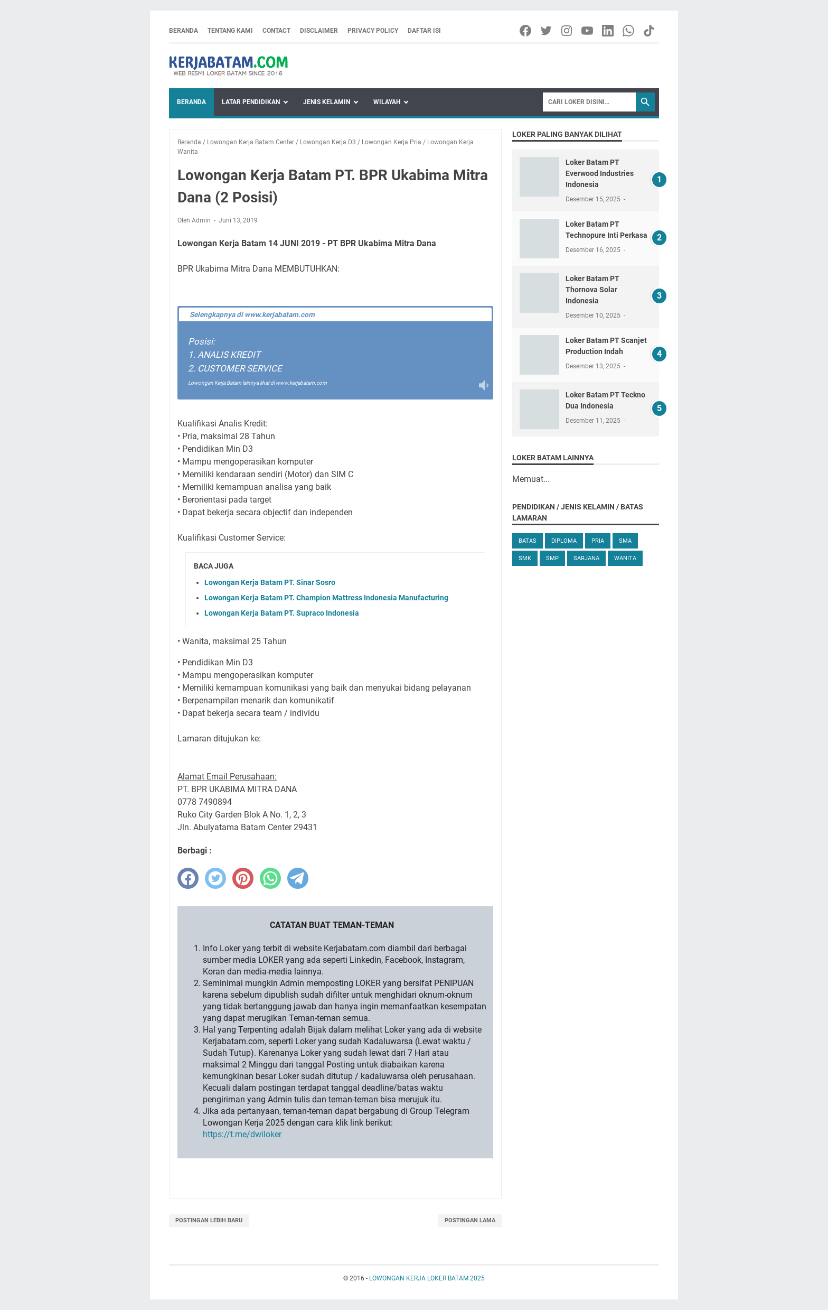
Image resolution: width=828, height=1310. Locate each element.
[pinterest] (242, 878)
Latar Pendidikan (251, 102)
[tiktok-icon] (650, 30)
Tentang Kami (230, 30)
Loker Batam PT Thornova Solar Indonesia (592, 289)
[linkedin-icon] (608, 30)
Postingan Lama (470, 1220)
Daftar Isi (424, 30)
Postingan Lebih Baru (208, 1220)
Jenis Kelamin (326, 102)
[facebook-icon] (526, 30)
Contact (276, 30)
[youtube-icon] (588, 30)
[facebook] (188, 878)
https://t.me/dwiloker (242, 1134)
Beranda (183, 30)
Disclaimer (319, 30)
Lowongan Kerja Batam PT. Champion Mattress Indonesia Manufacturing (326, 597)
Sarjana (586, 558)
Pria (597, 540)
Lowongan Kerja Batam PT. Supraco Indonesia (281, 613)
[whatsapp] (270, 878)
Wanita (625, 558)
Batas (528, 540)
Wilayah (386, 102)
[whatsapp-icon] (629, 30)
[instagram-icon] (567, 30)
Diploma (564, 540)
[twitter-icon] (547, 30)
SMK (525, 558)
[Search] (589, 102)
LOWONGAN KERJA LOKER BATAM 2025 (427, 1278)
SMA (625, 540)
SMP (552, 558)
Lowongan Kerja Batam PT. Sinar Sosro (269, 582)
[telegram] (297, 878)
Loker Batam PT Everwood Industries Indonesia (600, 173)
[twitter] (215, 878)
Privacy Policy (372, 30)
